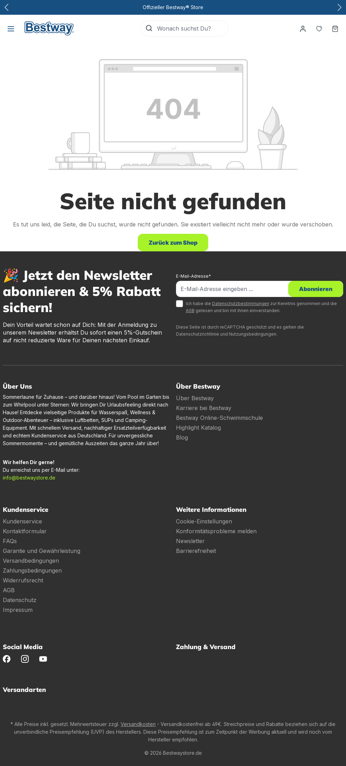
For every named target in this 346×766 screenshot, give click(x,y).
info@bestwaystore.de (29, 478)
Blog (182, 437)
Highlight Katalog (198, 427)
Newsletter (190, 540)
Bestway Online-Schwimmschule (219, 417)
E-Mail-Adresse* (193, 276)
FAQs (10, 540)
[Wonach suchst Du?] (192, 28)
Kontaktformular (25, 531)
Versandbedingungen (31, 560)
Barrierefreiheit (196, 550)
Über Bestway (195, 398)
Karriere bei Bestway (203, 407)
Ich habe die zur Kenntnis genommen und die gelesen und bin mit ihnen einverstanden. (261, 307)
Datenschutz (19, 599)
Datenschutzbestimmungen (240, 303)
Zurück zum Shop (173, 242)
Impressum (18, 609)
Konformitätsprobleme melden (216, 531)
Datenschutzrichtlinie (197, 334)
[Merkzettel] (319, 28)
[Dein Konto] (303, 28)
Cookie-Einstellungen (204, 521)
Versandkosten (138, 724)
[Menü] (11, 28)
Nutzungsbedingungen (252, 334)
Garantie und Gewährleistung (41, 550)
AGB (190, 310)
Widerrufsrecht (23, 580)
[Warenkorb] (335, 28)
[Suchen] (149, 28)
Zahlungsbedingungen (32, 570)
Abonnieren (315, 288)
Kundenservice (22, 521)
